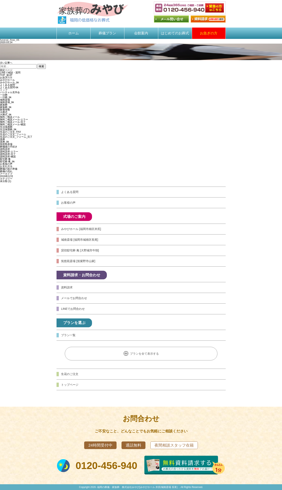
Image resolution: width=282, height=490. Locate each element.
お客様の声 (6, 164)
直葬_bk (4, 141)
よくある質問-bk (9, 87)
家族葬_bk (5, 107)
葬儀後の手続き (8, 146)
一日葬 (3, 94)
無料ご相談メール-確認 (13, 124)
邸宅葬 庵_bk (7, 161)
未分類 (3, 181)
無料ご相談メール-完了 (13, 122)
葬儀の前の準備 (8, 168)
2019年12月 (6, 176)
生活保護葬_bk (8, 129)
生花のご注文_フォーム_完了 (16, 136)
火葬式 (3, 112)
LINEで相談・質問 (10, 72)
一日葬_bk (5, 97)
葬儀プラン (107, 33)
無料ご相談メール (10, 117)
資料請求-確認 (8, 156)
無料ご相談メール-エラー (14, 119)
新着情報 (5, 109)
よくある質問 (7, 85)
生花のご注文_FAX (10, 131)
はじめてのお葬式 (175, 33)
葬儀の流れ (6, 171)
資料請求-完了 (8, 154)
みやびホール (7, 80)
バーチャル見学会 (10, 92)
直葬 (2, 139)
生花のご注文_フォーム (13, 134)
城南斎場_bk (7, 102)
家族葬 (3, 104)
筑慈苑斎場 (6, 144)
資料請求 (5, 149)
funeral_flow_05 (9, 40)
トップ (3, 89)
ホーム (73, 33)
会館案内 (141, 33)
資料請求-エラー (9, 151)
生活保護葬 (6, 126)
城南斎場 (5, 99)
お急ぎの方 (208, 33)
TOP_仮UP (6, 75)
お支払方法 (6, 166)
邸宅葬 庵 (5, 159)
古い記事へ (6, 62)
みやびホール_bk (9, 82)
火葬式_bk (5, 114)
